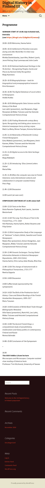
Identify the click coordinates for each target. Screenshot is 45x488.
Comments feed (10, 465)
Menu (4, 15)
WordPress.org (10, 469)
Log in (7, 458)
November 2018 (10, 427)
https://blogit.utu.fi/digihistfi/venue (22, 37)
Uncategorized (10, 443)
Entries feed (9, 462)
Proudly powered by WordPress (22, 483)
